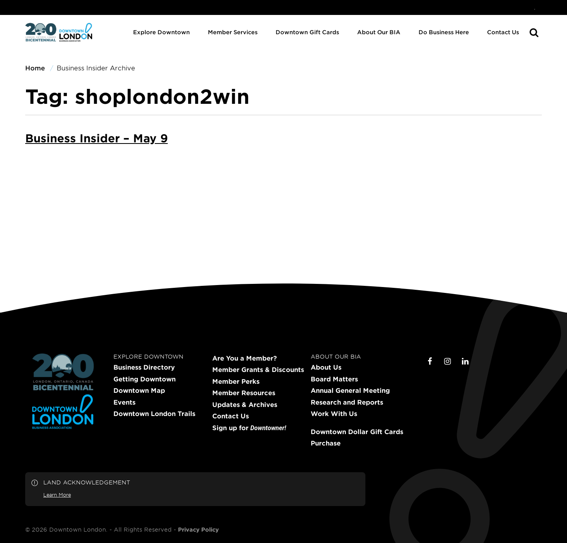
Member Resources (243, 392)
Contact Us (503, 32)
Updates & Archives (244, 404)
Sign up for (249, 428)
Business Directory (144, 367)
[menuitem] (535, 7)
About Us (326, 367)
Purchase (326, 443)
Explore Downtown (161, 32)
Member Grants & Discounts (258, 369)
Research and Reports (347, 402)
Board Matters (334, 379)
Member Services (233, 32)
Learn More (57, 494)
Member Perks (235, 381)
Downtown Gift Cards (307, 32)
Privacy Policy (198, 529)
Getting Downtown (144, 379)
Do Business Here (444, 32)
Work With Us (334, 413)
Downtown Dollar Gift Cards (357, 431)
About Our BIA (378, 32)
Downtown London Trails (154, 413)
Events (124, 402)
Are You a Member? (244, 358)
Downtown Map (139, 390)
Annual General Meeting (350, 390)
